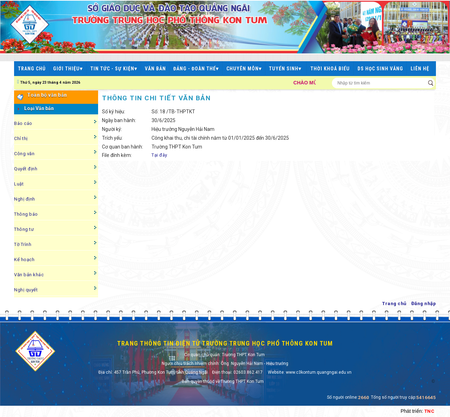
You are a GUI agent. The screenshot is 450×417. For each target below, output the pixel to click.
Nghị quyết (26, 289)
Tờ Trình (22, 244)
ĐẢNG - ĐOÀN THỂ (196, 68)
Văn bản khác (29, 274)
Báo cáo (23, 123)
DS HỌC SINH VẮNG (380, 68)
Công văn (24, 153)
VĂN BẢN (155, 68)
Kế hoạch (24, 259)
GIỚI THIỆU (68, 68)
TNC (429, 411)
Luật (19, 184)
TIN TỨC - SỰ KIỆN (113, 68)
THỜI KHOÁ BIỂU (330, 68)
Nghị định (24, 199)
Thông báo (26, 214)
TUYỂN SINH (286, 68)
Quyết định (25, 168)
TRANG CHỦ (32, 68)
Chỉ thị (21, 138)
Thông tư (24, 229)
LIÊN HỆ (420, 68)
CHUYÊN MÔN (244, 68)
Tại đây (159, 155)
